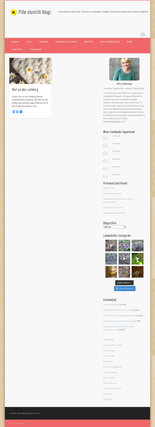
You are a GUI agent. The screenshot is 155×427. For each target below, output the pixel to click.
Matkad (43, 41)
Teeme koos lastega (66, 41)
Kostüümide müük (110, 41)
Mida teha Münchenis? (113, 207)
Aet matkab (108, 339)
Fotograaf (36, 49)
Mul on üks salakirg (25, 89)
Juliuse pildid (109, 356)
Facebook (116, 136)
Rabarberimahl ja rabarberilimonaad (119, 315)
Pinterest (136, 34)
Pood (129, 41)
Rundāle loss (109, 188)
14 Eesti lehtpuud (111, 304)
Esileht (15, 41)
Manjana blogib (110, 372)
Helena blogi (108, 350)
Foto (29, 41)
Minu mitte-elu (109, 383)
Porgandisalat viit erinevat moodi (117, 310)
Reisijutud (107, 394)
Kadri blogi (107, 361)
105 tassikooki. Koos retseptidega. (118, 321)
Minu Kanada (109, 377)
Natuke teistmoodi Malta (114, 213)
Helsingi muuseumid (112, 193)
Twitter (130, 34)
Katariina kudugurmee (113, 366)
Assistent (17, 49)
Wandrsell (107, 399)
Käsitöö (88, 41)
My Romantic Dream (112, 388)
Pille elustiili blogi (35, 11)
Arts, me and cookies (112, 345)
